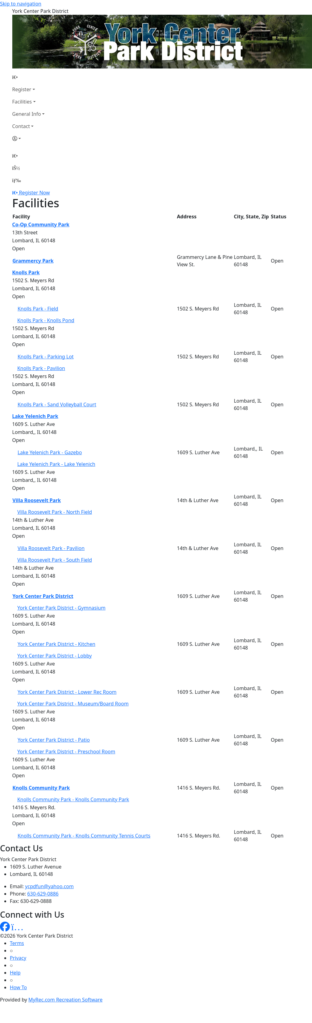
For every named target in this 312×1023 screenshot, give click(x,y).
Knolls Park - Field (38, 308)
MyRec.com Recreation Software (65, 999)
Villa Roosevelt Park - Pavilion (51, 548)
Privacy (18, 958)
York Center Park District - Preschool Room (66, 751)
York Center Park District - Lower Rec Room (67, 692)
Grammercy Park (33, 260)
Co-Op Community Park (40, 224)
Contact (21, 126)
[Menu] (16, 180)
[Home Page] (28, 77)
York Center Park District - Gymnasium (61, 607)
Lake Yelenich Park (35, 416)
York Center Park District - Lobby (54, 655)
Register (21, 89)
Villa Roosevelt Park (37, 500)
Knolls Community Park (41, 787)
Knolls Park (26, 272)
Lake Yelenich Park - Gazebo (50, 452)
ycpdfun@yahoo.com (49, 886)
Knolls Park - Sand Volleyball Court (57, 404)
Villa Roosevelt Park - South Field (54, 559)
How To (18, 987)
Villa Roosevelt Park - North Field (54, 512)
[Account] (28, 138)
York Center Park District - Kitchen (56, 644)
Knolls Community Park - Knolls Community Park (73, 799)
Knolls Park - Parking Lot (46, 356)
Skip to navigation (20, 3)
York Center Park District (43, 596)
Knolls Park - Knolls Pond (45, 320)
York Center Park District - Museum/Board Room (72, 703)
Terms (17, 943)
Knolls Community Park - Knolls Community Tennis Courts (84, 835)
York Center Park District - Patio (54, 739)
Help (15, 972)
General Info (26, 114)
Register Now (34, 192)
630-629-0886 (43, 893)
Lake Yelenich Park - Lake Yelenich (56, 464)
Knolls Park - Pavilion (41, 368)
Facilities (22, 101)
